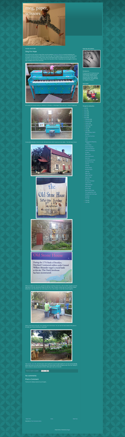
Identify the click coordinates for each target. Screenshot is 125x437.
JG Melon (87, 152)
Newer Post (28, 418)
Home (52, 418)
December (87, 119)
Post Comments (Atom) (36, 421)
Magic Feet (87, 173)
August (87, 126)
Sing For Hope (57, 54)
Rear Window (88, 186)
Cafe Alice (87, 165)
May (86, 200)
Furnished (87, 196)
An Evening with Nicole (90, 160)
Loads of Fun (88, 182)
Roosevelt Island (88, 169)
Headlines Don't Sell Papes (91, 194)
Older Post (75, 418)
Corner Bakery (88, 144)
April (86, 202)
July (86, 128)
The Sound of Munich (89, 148)
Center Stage (88, 188)
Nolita (86, 140)
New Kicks (87, 158)
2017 (85, 110)
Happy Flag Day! (88, 175)
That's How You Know (90, 136)
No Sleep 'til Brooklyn (89, 180)
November (87, 121)
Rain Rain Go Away (89, 162)
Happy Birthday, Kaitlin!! (90, 132)
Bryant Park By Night (89, 190)
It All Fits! (87, 163)
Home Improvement (89, 156)
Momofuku (87, 179)
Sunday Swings (88, 167)
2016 (85, 112)
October (87, 123)
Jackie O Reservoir (89, 146)
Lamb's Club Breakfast (90, 150)
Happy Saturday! (88, 184)
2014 (85, 115)
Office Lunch (88, 154)
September (87, 125)
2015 (85, 114)
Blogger (68, 429)
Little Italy (87, 171)
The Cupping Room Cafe (90, 192)
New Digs (87, 197)
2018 (85, 108)
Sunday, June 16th (32, 363)
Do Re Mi (87, 134)
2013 (85, 117)
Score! (86, 138)
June (86, 130)
